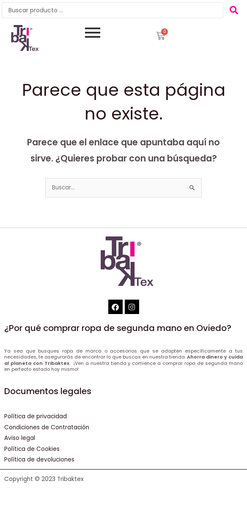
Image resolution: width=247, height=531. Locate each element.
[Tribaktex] (23, 39)
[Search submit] (234, 10)
